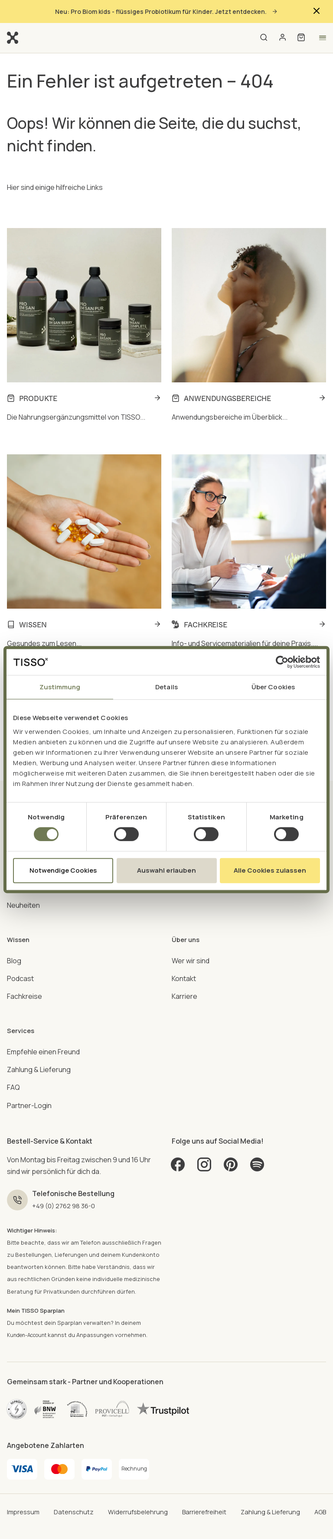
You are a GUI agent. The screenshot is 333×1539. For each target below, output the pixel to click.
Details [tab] (166, 686)
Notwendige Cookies (63, 870)
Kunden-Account (30, 1313)
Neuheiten (23, 900)
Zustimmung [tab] (60, 686)
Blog (14, 946)
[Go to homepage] (12, 37)
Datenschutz (73, 1489)
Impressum (24, 1489)
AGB (319, 1489)
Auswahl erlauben (166, 870)
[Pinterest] (234, 1145)
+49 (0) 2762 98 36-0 (68, 1182)
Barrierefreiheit (203, 1489)
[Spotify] (262, 1145)
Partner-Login (29, 1082)
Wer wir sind (190, 946)
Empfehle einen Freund (43, 1029)
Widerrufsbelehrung (136, 1489)
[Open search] (263, 38)
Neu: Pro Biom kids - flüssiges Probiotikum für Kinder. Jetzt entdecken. (166, 11)
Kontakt (184, 964)
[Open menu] (322, 38)
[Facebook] (179, 1145)
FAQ (13, 1064)
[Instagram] (206, 1145)
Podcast (20, 964)
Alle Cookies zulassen (270, 870)
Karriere (184, 982)
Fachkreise (24, 982)
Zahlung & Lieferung (39, 1046)
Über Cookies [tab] (273, 686)
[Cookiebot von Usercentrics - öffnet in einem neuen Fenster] (282, 661)
